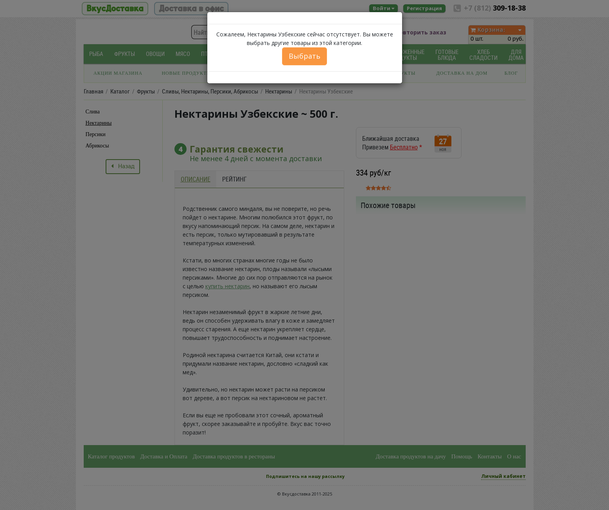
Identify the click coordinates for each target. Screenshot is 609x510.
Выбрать (304, 56)
